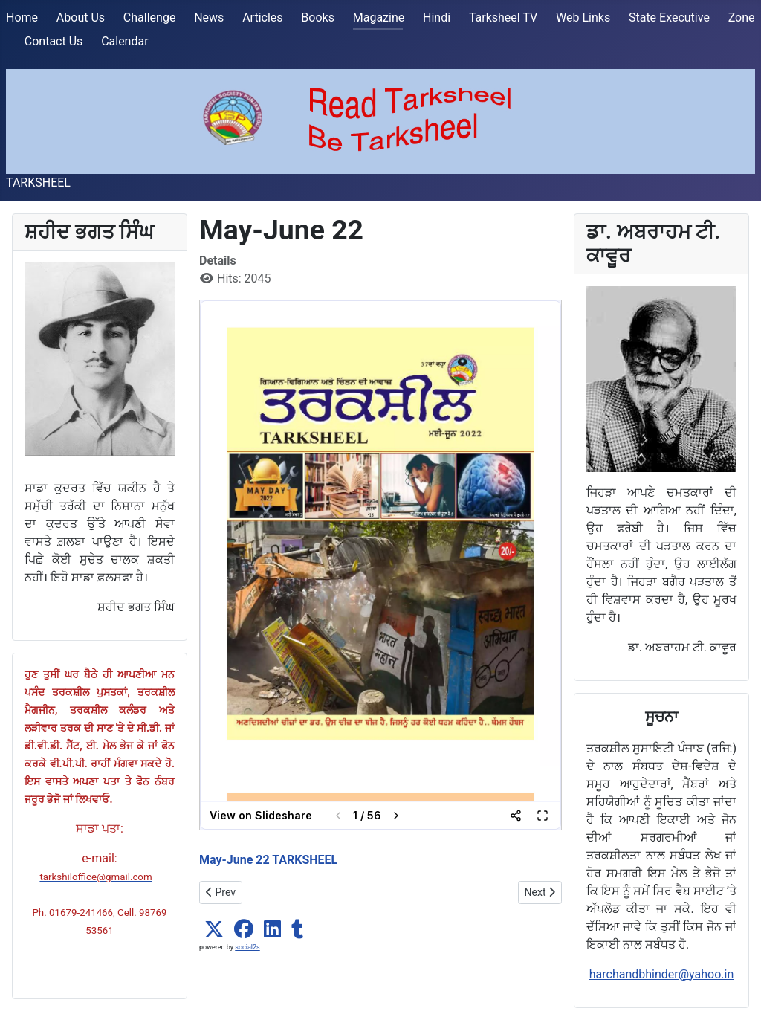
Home (22, 17)
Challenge (149, 17)
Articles (262, 17)
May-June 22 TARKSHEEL (268, 860)
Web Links (583, 17)
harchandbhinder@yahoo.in (661, 974)
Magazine (379, 17)
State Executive (669, 17)
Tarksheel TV (503, 17)
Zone (741, 17)
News (209, 17)
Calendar (124, 41)
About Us (80, 17)
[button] (214, 929)
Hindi (436, 17)
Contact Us (54, 41)
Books (317, 17)
